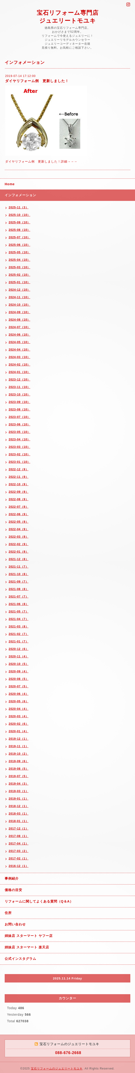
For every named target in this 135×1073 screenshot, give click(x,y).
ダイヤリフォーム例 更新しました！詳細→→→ (41, 161)
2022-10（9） (19, 484)
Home (10, 184)
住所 (8, 913)
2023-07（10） (19, 417)
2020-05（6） (19, 701)
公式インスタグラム (20, 959)
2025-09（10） (19, 222)
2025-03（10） (19, 267)
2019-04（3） (19, 783)
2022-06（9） (19, 514)
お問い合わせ (15, 924)
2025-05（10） (19, 252)
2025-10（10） (19, 215)
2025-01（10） (19, 282)
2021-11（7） (19, 566)
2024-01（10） (19, 372)
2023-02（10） (19, 454)
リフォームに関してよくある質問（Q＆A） (39, 901)
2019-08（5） (19, 768)
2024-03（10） (19, 357)
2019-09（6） (19, 761)
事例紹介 (12, 878)
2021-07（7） (19, 596)
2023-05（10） (19, 432)
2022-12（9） (19, 469)
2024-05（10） (19, 342)
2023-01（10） (19, 462)
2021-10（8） (19, 574)
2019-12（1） (19, 738)
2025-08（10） (19, 230)
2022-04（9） (19, 529)
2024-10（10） (19, 304)
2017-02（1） (19, 858)
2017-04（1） (19, 843)
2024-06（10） (19, 334)
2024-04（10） (19, 349)
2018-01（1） (19, 821)
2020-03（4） (19, 716)
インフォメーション (20, 195)
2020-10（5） (19, 664)
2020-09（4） (19, 671)
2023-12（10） (19, 379)
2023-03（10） (19, 447)
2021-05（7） (19, 611)
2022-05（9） (19, 521)
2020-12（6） (19, 649)
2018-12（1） (19, 806)
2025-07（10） (19, 237)
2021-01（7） (19, 641)
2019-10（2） (19, 753)
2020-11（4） (19, 656)
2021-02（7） (19, 634)
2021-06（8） (19, 604)
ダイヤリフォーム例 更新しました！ (37, 81)
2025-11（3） (19, 207)
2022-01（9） (19, 551)
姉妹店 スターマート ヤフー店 (29, 936)
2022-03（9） (19, 536)
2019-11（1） (19, 746)
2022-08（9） (19, 499)
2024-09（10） (19, 312)
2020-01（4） (19, 731)
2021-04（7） (19, 619)
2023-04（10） (19, 439)
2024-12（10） (19, 289)
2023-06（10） (19, 424)
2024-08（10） (19, 319)
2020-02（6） (19, 723)
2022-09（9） (19, 491)
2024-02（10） (19, 364)
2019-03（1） (19, 791)
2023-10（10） (19, 394)
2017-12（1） (19, 828)
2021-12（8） (19, 559)
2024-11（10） (19, 297)
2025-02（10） (19, 274)
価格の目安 (13, 890)
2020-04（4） (19, 708)
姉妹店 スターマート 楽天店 (27, 947)
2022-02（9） (19, 544)
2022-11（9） (19, 476)
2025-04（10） (19, 259)
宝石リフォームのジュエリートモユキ (57, 1068)
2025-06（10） (19, 244)
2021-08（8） (19, 589)
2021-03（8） (19, 626)
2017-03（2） (19, 851)
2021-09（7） (19, 581)
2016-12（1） (19, 866)
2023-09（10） (19, 402)
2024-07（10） (19, 327)
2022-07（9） (19, 506)
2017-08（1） (19, 836)
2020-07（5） (19, 686)
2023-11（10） (19, 387)
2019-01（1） (19, 798)
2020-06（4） (19, 694)
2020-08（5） (19, 679)
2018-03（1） (19, 813)
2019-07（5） (19, 776)
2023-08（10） (19, 409)
